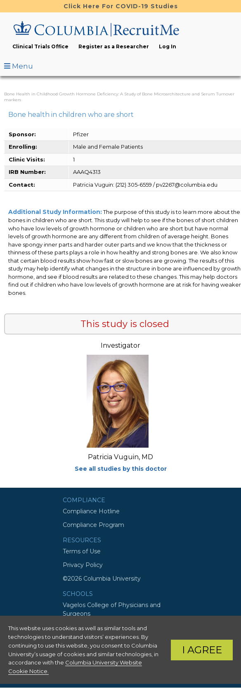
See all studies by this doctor (121, 468)
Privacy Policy (83, 565)
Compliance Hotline (91, 511)
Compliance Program (93, 525)
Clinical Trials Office (40, 46)
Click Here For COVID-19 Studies (121, 6)
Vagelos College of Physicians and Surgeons (112, 609)
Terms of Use (82, 551)
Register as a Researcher (113, 46)
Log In (167, 46)
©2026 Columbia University (102, 578)
